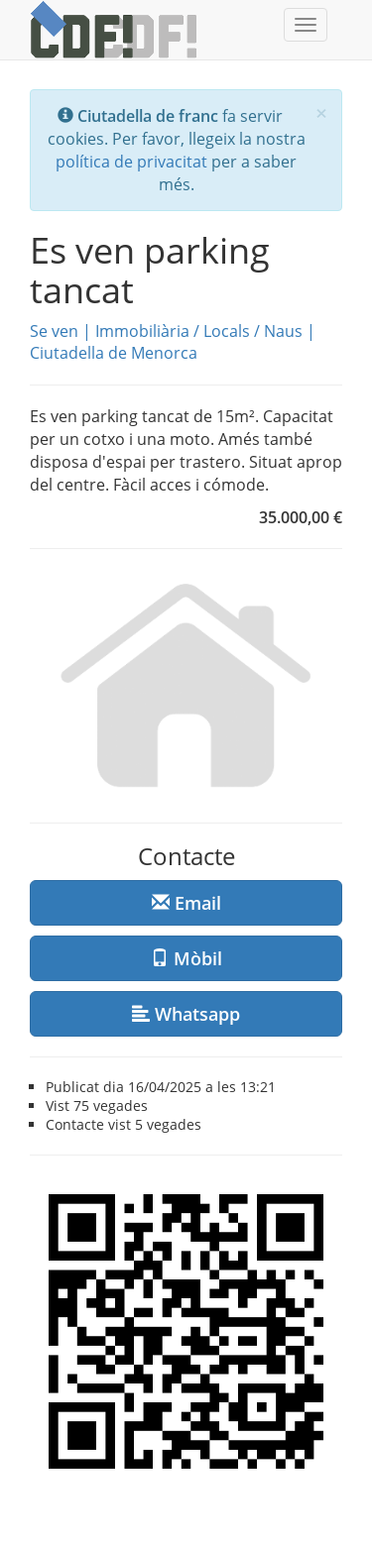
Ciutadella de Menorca (113, 353)
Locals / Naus (253, 331)
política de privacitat (131, 161)
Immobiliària (142, 331)
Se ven (54, 331)
